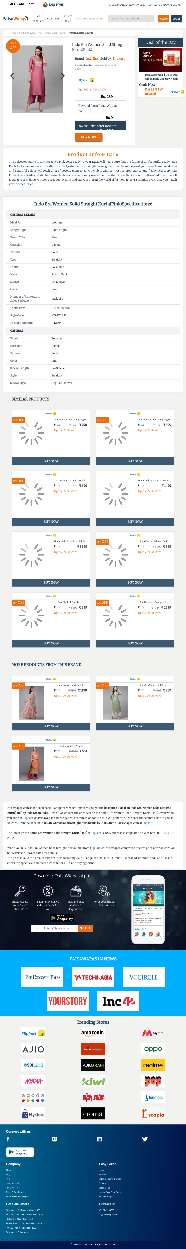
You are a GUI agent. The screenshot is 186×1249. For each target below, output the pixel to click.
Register (163, 18)
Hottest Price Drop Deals (110, 1192)
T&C (80, 111)
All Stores (103, 1175)
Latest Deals (104, 1188)
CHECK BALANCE (117, 5)
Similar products (30, 399)
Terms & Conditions (14, 1192)
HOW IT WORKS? (137, 5)
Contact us (107, 1204)
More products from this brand (46, 664)
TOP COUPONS (82, 18)
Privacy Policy (12, 1188)
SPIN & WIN (53, 4)
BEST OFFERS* (97, 18)
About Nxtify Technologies (17, 1197)
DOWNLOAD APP (173, 5)
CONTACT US (155, 5)
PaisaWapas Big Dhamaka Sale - (23, 1210)
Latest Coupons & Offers (110, 1179)
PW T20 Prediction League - (21, 1228)
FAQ (8, 1179)
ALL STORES (53, 18)
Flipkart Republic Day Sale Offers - (24, 1223)
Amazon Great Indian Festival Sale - (24, 1215)
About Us (10, 1170)
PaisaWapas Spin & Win (17, 1232)
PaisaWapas (85, 1244)
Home (101, 1170)
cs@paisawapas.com (108, 1215)
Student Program (106, 1197)
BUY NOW (88, 137)
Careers (102, 1183)
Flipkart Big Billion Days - (19, 1219)
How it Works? (12, 1183)
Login (176, 18)
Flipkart (119, 58)
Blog (8, 1175)
